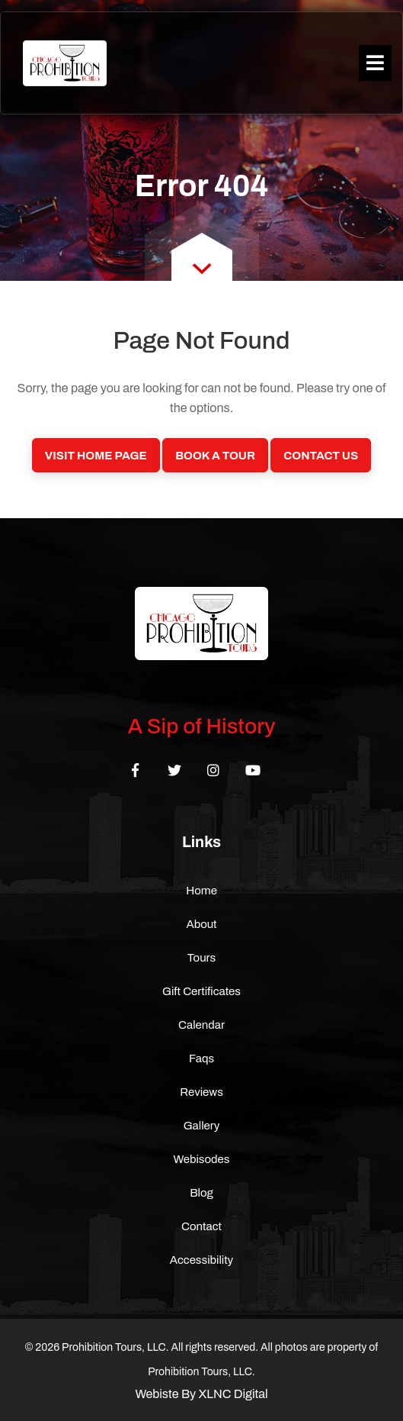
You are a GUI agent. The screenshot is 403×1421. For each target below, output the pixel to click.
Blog (201, 1193)
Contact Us (320, 456)
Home (201, 890)
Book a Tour (215, 456)
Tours (201, 958)
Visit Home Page (96, 456)
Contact (201, 1226)
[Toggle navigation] (375, 63)
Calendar (201, 1025)
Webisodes (202, 1159)
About (201, 924)
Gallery (202, 1126)
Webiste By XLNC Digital (201, 1393)
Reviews (201, 1092)
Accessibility (201, 1260)
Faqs (201, 1058)
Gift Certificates (201, 991)
